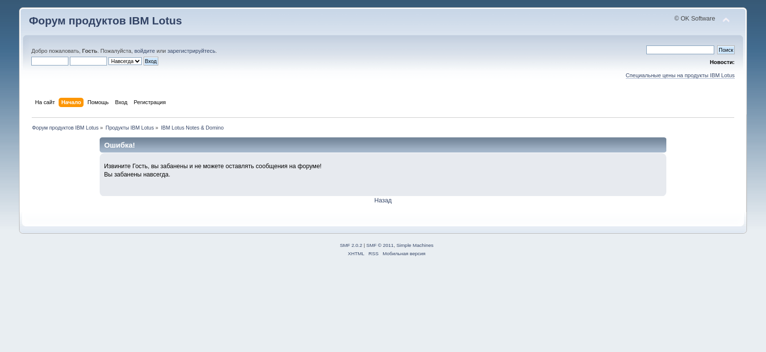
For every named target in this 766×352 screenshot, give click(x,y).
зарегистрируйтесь (191, 51)
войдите (144, 51)
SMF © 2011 (380, 245)
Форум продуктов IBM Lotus (105, 21)
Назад (383, 200)
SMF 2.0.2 (351, 245)
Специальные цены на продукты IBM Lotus (680, 75)
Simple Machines (414, 245)
